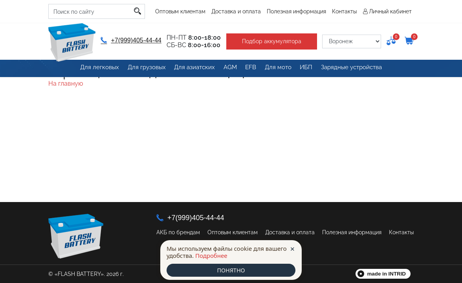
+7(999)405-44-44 (130, 40)
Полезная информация (296, 11)
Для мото (279, 69)
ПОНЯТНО (231, 270)
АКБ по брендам (178, 232)
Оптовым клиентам (180, 11)
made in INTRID (386, 274)
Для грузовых (142, 69)
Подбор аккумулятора (269, 41)
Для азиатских (190, 69)
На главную (65, 83)
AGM (227, 69)
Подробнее (211, 255)
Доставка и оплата (236, 11)
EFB (250, 69)
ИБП (309, 69)
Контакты (344, 11)
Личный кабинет (390, 11)
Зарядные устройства (355, 69)
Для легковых (95, 69)
